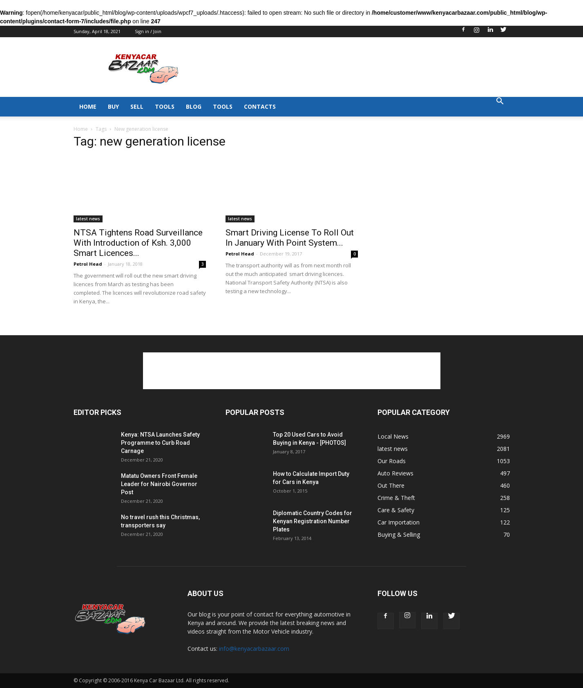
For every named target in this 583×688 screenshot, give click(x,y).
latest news (88, 219)
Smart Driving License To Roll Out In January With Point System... (290, 238)
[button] (500, 102)
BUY (113, 106)
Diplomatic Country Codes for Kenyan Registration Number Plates (312, 521)
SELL (136, 106)
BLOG (193, 106)
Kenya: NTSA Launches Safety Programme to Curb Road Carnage (160, 442)
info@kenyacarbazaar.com (254, 648)
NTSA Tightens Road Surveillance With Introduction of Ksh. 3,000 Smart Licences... (138, 243)
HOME (87, 106)
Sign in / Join (148, 31)
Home (81, 128)
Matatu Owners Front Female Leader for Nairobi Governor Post (159, 484)
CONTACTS (260, 106)
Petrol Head (88, 264)
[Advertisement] (361, 67)
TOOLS (164, 106)
